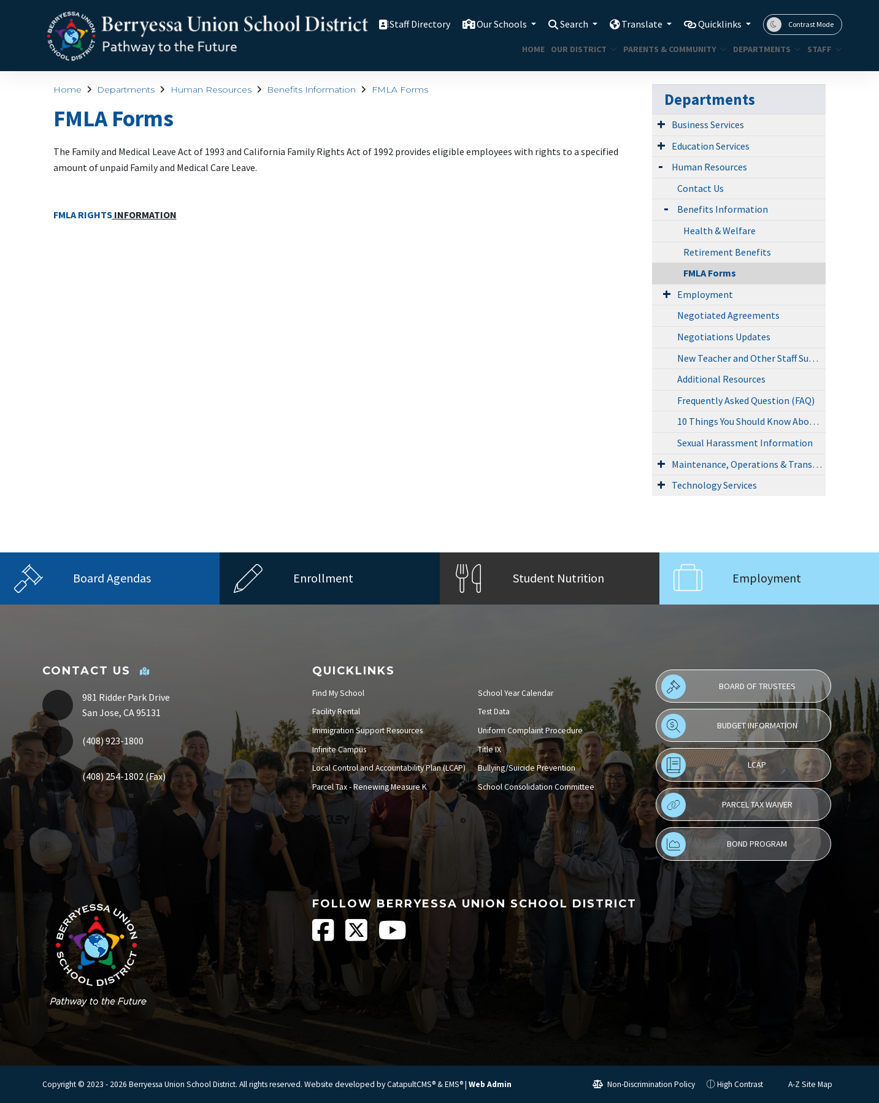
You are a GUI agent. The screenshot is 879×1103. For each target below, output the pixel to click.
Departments (763, 49)
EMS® (454, 1084)
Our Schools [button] (487, 24)
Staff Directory (400, 24)
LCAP (713, 765)
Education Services (711, 146)
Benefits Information (311, 89)
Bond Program (724, 844)
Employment (705, 294)
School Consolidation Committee (536, 787)
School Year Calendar (515, 693)
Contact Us (700, 188)
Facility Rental (336, 711)
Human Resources (211, 89)
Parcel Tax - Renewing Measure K (369, 787)
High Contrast (740, 1084)
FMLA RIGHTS (82, 214)
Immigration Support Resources (367, 730)
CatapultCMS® (411, 1084)
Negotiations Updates (723, 336)
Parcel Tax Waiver (726, 805)
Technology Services (714, 485)
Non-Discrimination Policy (644, 1084)
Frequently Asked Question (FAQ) (746, 400)
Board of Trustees (728, 686)
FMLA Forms (400, 89)
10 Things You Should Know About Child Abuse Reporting (751, 421)
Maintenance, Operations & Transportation (749, 464)
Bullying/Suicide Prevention (526, 768)
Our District (580, 49)
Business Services (708, 124)
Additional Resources (721, 379)
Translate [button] (636, 24)
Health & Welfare (719, 230)
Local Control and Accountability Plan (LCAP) (389, 768)
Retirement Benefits (727, 252)
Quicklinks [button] (718, 24)
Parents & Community (669, 49)
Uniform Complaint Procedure (530, 730)
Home (532, 49)
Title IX (489, 749)
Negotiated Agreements (728, 315)
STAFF (822, 49)
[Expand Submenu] (661, 124)
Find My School (338, 693)
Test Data (494, 711)
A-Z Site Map (803, 1084)
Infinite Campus (339, 749)
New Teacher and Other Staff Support (751, 358)
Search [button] (564, 24)
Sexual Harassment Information (745, 443)
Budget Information (729, 726)
